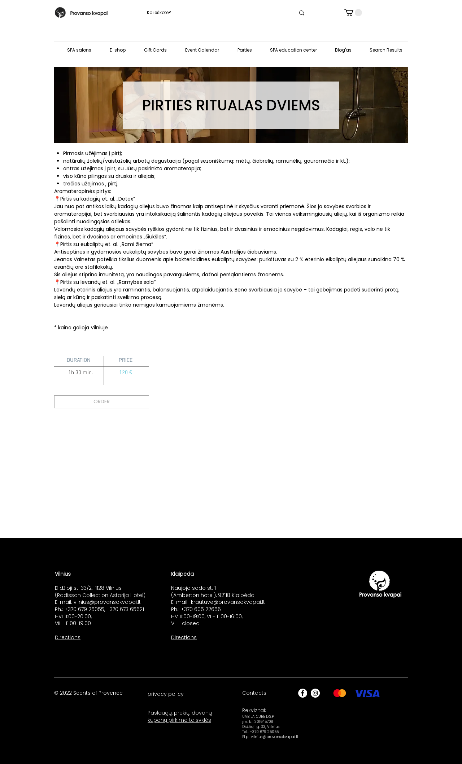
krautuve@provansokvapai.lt (228, 602)
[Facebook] (302, 693)
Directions (67, 637)
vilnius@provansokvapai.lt (107, 602)
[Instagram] (315, 693)
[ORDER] (101, 401)
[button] (353, 12)
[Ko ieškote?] (215, 13)
